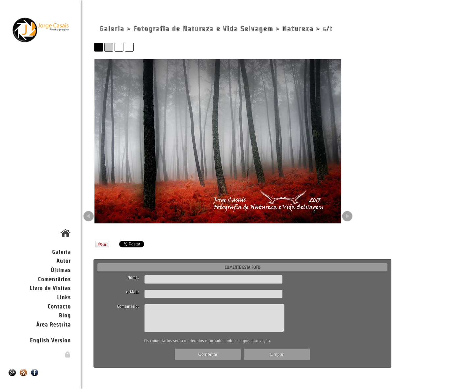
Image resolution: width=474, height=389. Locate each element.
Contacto (58, 306)
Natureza (297, 28)
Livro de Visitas (50, 288)
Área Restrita (53, 324)
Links (64, 297)
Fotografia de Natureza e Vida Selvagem (203, 28)
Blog (65, 315)
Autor (63, 260)
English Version (50, 340)
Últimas (60, 269)
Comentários (54, 279)
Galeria (61, 251)
